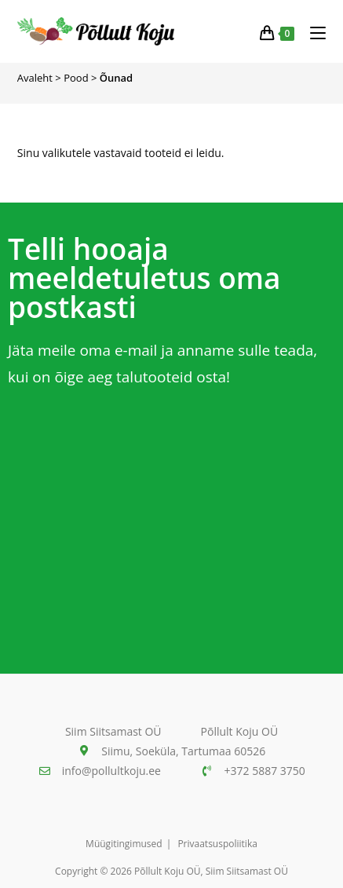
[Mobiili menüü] (312, 31)
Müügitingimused (124, 843)
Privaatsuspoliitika (217, 843)
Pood (76, 78)
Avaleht (35, 78)
